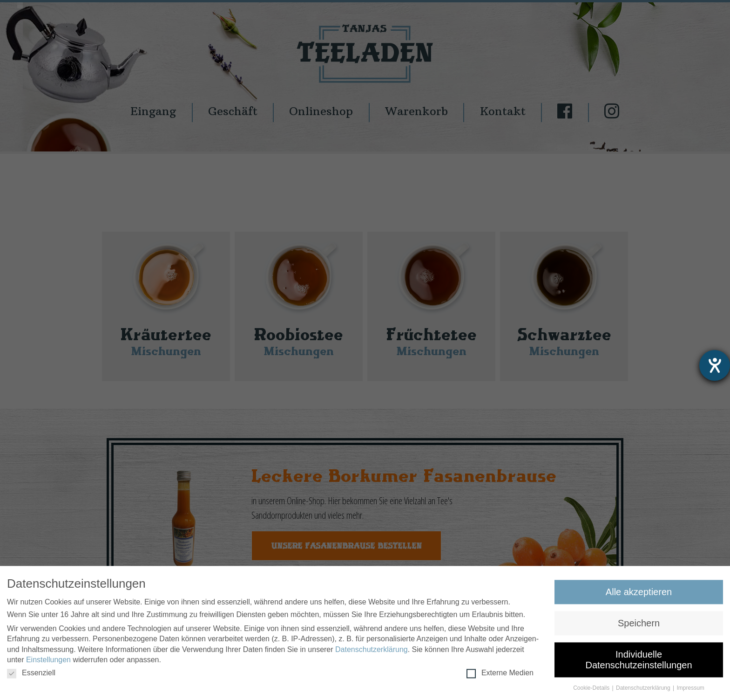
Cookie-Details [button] (592, 691)
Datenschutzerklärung (371, 653)
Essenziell (31, 676)
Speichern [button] (639, 626)
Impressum (690, 691)
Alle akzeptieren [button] (639, 595)
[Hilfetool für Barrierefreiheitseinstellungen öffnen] (714, 365)
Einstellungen (48, 663)
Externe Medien (500, 676)
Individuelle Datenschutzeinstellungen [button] (638, 662)
